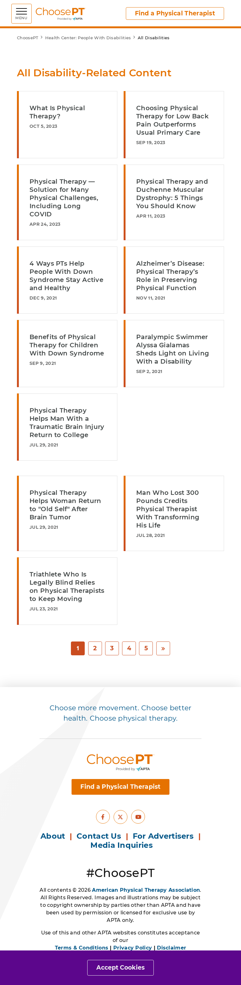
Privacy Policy (132, 948)
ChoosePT (27, 37)
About (52, 836)
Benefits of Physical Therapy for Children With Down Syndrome (66, 345)
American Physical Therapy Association (146, 890)
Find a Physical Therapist (175, 13)
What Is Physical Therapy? (57, 112)
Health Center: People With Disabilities (88, 37)
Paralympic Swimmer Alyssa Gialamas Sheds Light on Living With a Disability (172, 349)
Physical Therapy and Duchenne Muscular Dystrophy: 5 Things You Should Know (172, 194)
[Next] (163, 648)
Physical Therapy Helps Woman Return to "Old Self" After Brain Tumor (65, 505)
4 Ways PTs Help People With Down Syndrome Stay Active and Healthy (66, 276)
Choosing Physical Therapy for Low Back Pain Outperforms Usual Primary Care (172, 120)
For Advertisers (164, 836)
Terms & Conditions (81, 948)
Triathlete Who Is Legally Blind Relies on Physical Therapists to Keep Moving (66, 587)
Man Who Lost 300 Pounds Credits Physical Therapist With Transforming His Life (167, 509)
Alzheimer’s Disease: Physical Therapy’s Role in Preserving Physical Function (170, 276)
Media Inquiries (122, 845)
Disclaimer (171, 948)
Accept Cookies (120, 967)
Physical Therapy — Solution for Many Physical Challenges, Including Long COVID (63, 198)
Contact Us (99, 836)
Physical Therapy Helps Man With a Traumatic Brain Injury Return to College (66, 423)
